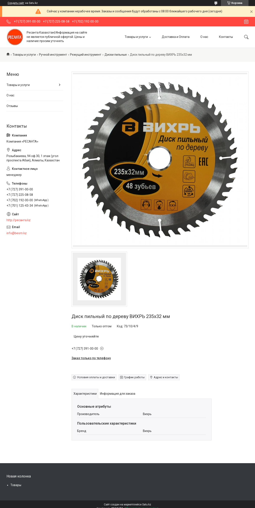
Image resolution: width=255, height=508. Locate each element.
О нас (204, 37)
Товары (15, 485)
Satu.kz (146, 504)
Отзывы (12, 106)
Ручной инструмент (53, 54)
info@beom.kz (17, 233)
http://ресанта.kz (19, 220)
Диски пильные (116, 54)
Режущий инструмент (85, 54)
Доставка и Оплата (176, 37)
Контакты (226, 37)
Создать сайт (16, 3)
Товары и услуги (136, 37)
